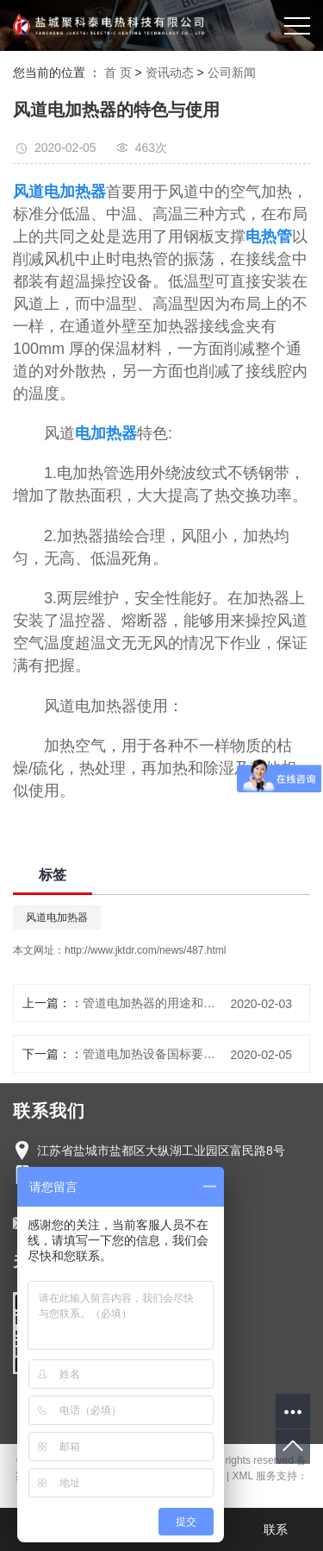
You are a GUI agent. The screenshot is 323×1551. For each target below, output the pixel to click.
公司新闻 (232, 72)
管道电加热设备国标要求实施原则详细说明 (152, 1054)
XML (243, 1476)
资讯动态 (170, 72)
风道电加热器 (57, 917)
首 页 (118, 72)
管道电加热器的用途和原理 (152, 1003)
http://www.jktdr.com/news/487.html (145, 950)
